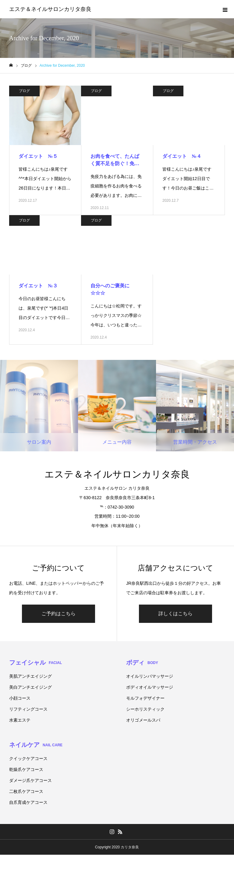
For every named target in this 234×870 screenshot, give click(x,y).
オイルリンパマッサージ (149, 676)
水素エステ (19, 720)
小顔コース (19, 698)
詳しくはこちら (175, 613)
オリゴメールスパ (143, 720)
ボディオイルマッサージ (149, 687)
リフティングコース (28, 709)
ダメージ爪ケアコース (30, 780)
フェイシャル (35, 662)
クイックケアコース (28, 758)
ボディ (142, 662)
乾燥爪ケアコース (26, 769)
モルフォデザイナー (145, 698)
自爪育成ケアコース (28, 802)
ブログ (24, 91)
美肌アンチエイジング (30, 676)
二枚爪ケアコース (26, 791)
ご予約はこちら (58, 613)
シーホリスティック (145, 709)
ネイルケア (35, 744)
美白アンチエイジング (30, 687)
